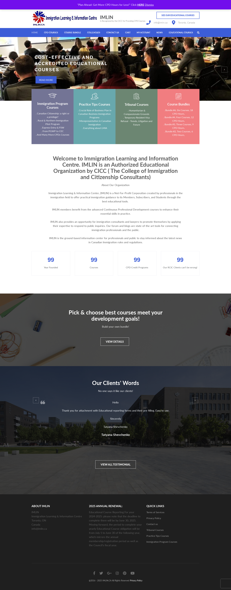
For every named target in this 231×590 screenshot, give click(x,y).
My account (143, 32)
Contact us (112, 32)
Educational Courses (181, 32)
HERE (140, 4)
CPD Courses (51, 32)
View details (115, 341)
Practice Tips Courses (94, 104)
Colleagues (93, 32)
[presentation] (7, 70)
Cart (128, 32)
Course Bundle (72, 32)
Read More (46, 79)
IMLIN (106, 17)
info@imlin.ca (161, 22)
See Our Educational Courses (177, 15)
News (159, 32)
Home (35, 32)
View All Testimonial (116, 464)
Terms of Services (155, 512)
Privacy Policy (153, 518)
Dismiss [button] (149, 4)
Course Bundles (178, 104)
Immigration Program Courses (52, 105)
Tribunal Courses (136, 104)
